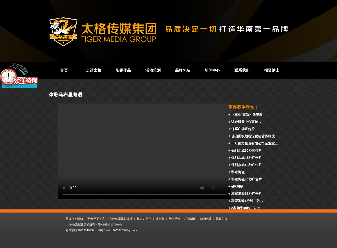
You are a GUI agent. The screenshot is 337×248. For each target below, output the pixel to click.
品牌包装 (182, 70)
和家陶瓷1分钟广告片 (247, 201)
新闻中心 (212, 70)
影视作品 (123, 70)
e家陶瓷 (237, 186)
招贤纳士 (271, 70)
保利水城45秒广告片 (246, 158)
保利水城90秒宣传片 (246, 150)
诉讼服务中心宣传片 (246, 122)
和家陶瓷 (238, 172)
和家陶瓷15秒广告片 (246, 194)
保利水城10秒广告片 (246, 165)
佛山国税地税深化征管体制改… (254, 136)
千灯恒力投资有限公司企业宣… (254, 143)
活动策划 (153, 70)
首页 (64, 70)
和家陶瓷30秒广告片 (246, 179)
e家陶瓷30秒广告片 (245, 208)
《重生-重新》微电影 (247, 114)
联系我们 (242, 70)
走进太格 (93, 70)
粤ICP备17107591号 (109, 224)
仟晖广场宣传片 (243, 129)
